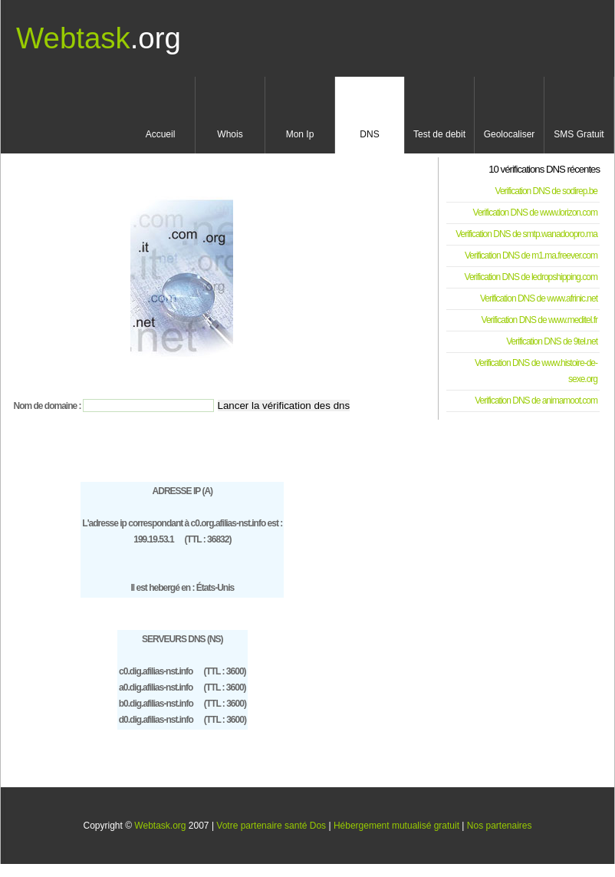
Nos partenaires (499, 825)
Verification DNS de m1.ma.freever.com (531, 255)
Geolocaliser (509, 134)
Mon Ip (300, 134)
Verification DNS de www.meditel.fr (539, 320)
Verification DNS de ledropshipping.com (531, 277)
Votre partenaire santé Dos (271, 825)
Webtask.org (160, 825)
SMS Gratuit (578, 134)
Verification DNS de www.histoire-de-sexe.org (536, 371)
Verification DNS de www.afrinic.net (538, 298)
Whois (229, 134)
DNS (369, 134)
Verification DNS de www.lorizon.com (535, 212)
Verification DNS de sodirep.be (546, 191)
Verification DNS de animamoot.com (536, 400)
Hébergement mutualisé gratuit (396, 825)
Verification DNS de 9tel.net (551, 341)
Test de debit (439, 134)
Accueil (161, 134)
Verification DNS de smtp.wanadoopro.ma (526, 234)
